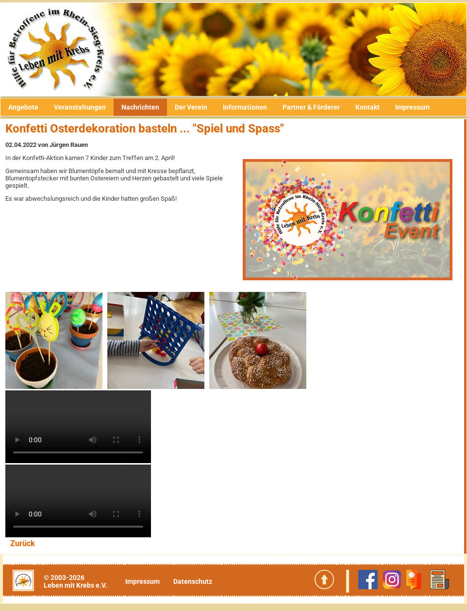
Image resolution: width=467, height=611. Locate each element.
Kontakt (367, 107)
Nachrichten (140, 107)
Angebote (23, 107)
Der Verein (191, 107)
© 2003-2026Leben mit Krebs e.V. (75, 581)
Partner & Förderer (311, 107)
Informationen (245, 107)
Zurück (22, 543)
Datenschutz (192, 581)
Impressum (412, 107)
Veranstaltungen (80, 107)
